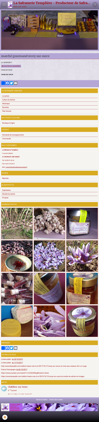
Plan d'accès (6, 111)
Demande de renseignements (13, 135)
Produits (5, 198)
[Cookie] (4, 417)
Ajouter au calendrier (11, 66)
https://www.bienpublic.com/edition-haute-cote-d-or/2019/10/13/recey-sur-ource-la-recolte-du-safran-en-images (42, 376)
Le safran (5, 96)
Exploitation (6, 190)
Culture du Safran (8, 100)
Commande (6, 139)
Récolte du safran (8, 194)
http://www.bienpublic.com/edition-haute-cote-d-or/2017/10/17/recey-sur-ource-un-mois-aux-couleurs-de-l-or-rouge (44, 366)
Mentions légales (41, 399)
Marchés (5, 178)
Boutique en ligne (8, 123)
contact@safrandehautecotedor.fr (16, 167)
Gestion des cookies (56, 399)
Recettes (5, 107)
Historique (6, 103)
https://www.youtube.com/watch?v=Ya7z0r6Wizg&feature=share (25, 373)
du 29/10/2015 (17, 359)
